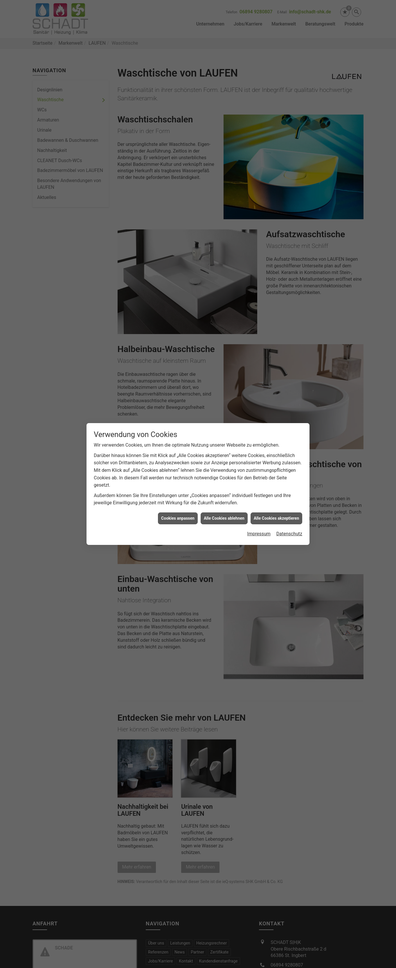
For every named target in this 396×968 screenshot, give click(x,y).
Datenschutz (289, 513)
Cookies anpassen (178, 497)
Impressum (259, 513)
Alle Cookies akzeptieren (276, 497)
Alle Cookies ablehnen (224, 497)
